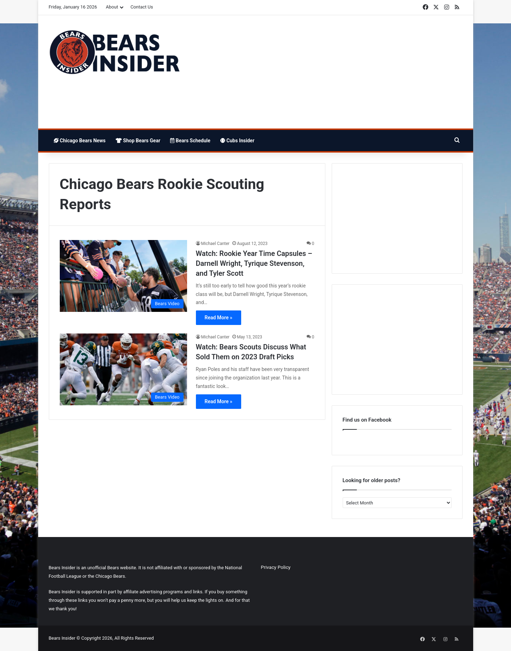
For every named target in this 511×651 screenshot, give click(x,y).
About (112, 7)
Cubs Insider (237, 140)
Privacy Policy (276, 567)
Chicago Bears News (80, 140)
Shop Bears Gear (138, 140)
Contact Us (141, 7)
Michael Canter (215, 243)
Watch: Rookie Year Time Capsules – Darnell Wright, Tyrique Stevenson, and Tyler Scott (254, 263)
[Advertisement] (326, 71)
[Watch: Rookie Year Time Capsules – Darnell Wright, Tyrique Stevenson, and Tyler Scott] (123, 276)
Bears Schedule (190, 140)
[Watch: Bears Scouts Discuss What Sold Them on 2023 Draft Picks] (123, 369)
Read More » (218, 317)
